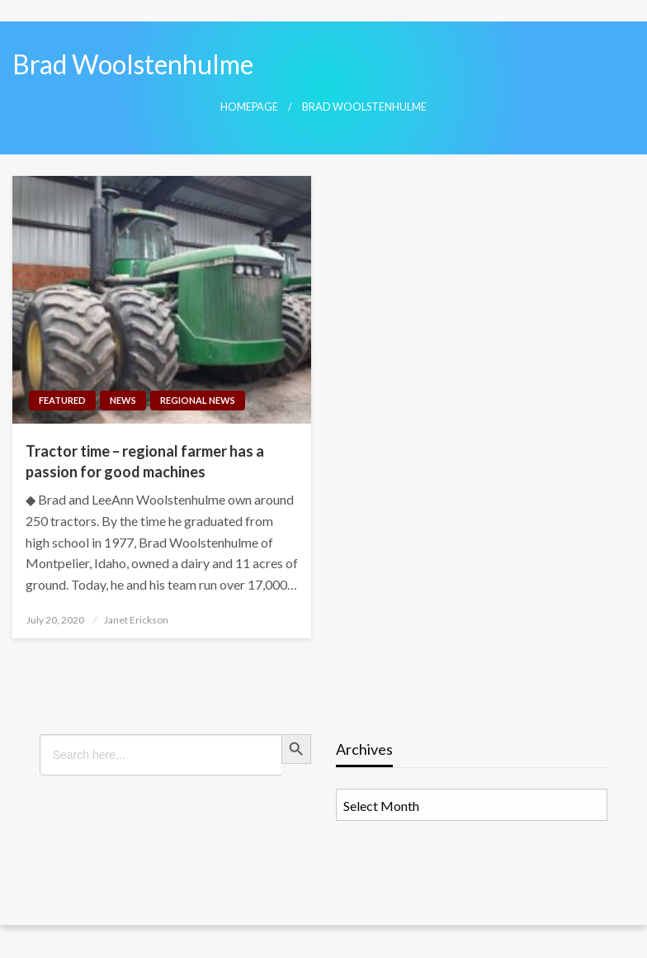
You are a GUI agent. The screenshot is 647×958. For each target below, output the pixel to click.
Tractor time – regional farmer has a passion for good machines (145, 461)
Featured (62, 400)
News (123, 400)
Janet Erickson (136, 620)
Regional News (197, 400)
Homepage (249, 107)
